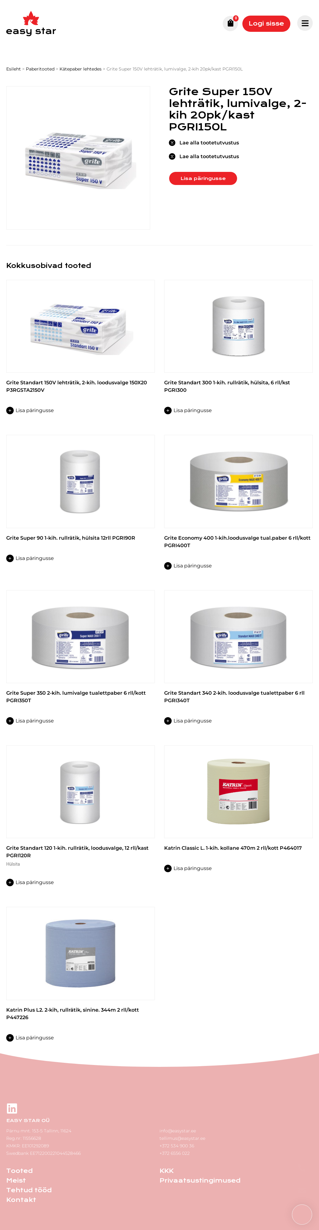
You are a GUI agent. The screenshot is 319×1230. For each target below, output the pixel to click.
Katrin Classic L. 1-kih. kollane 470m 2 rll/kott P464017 (233, 848)
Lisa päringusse (203, 178)
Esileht (13, 69)
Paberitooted (40, 69)
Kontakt (21, 1199)
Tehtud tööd (29, 1190)
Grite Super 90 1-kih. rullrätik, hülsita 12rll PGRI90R (70, 538)
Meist (16, 1180)
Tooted (19, 1170)
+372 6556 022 (175, 1153)
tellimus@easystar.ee (182, 1138)
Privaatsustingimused (200, 1180)
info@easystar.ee (178, 1131)
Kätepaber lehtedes (81, 69)
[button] (302, 1214)
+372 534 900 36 (177, 1146)
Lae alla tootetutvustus (209, 143)
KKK (167, 1170)
